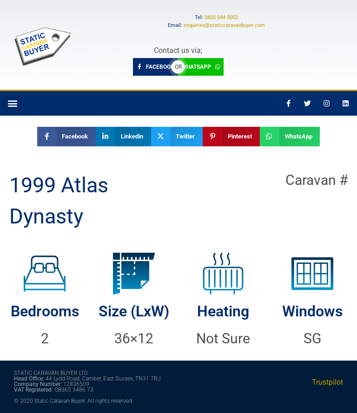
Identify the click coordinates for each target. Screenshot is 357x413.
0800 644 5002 (221, 17)
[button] (12, 103)
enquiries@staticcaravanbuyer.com (224, 25)
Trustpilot (327, 382)
